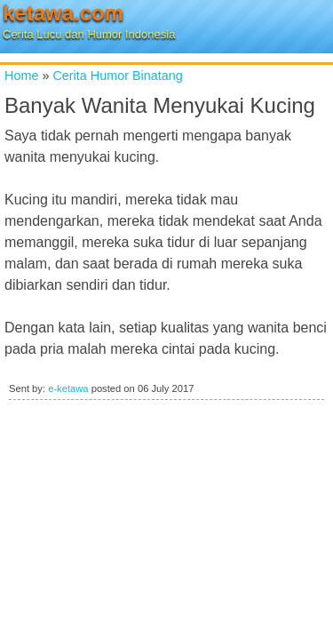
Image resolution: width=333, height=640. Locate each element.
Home (21, 75)
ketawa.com (63, 13)
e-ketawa (68, 388)
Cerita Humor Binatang (117, 75)
